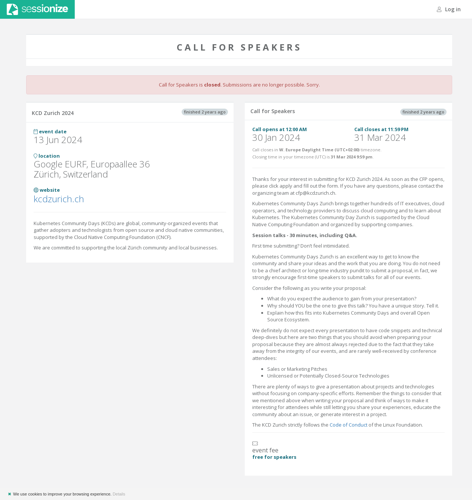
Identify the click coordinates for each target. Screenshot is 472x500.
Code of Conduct (348, 424)
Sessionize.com (37, 9)
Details (118, 494)
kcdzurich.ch (59, 199)
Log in (449, 9)
